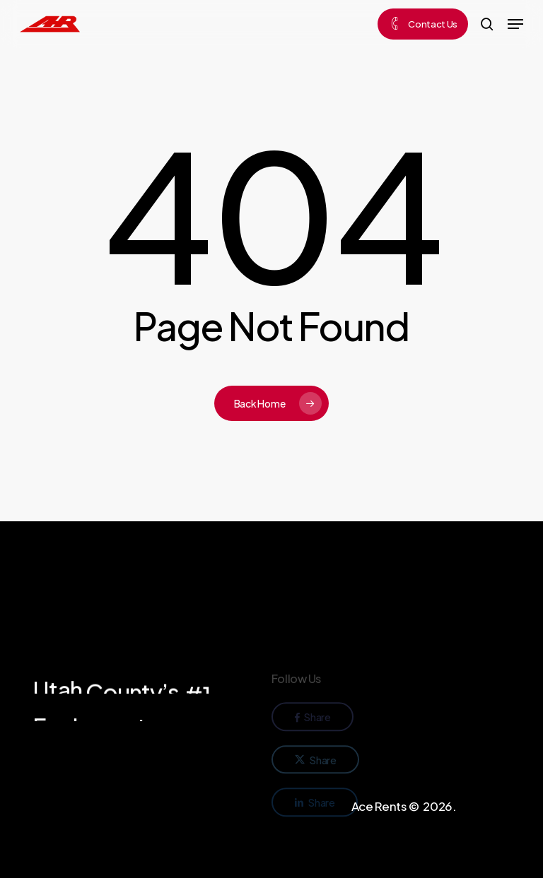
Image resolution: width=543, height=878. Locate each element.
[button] (515, 24)
